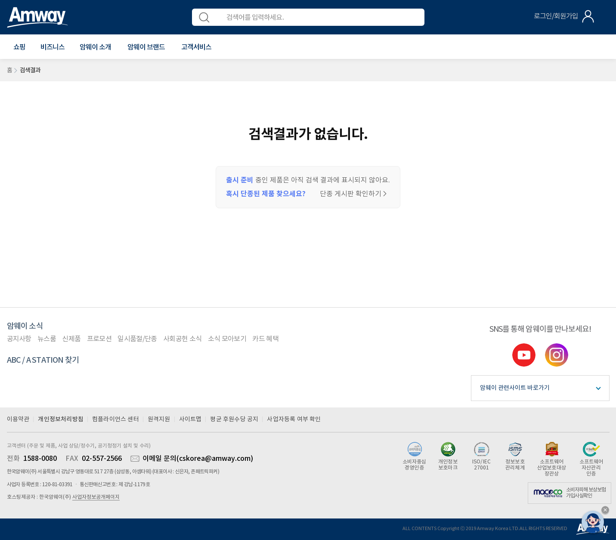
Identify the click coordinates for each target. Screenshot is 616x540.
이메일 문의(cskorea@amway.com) (197, 459)
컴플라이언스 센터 (115, 419)
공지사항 (19, 339)
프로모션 (99, 339)
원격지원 (159, 419)
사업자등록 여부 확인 (294, 419)
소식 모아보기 (227, 339)
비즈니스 (52, 47)
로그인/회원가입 (556, 16)
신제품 (71, 339)
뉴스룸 (46, 339)
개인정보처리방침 (61, 419)
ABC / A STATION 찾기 (43, 360)
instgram (556, 355)
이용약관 (18, 419)
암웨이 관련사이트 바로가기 (515, 388)
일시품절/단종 (137, 339)
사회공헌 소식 (182, 339)
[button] (19, 47)
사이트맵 (190, 419)
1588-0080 (40, 459)
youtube (524, 355)
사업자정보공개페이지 (96, 497)
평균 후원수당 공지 (234, 419)
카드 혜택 (265, 339)
